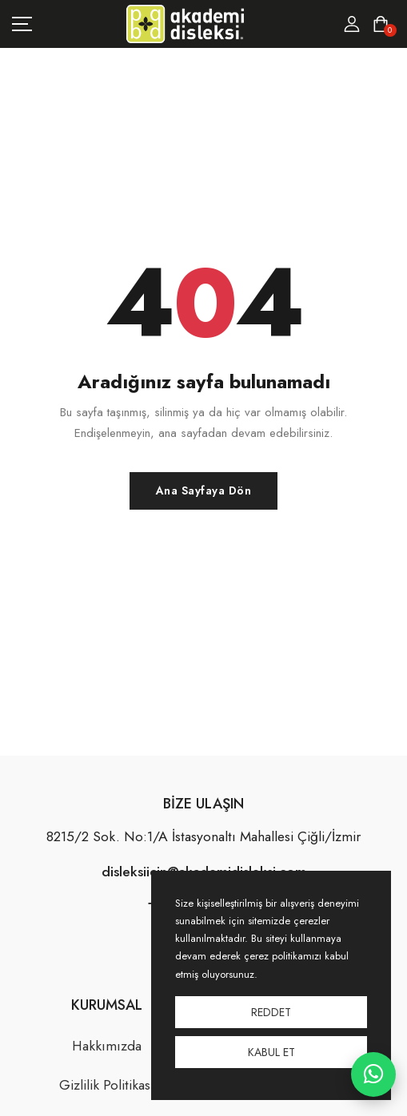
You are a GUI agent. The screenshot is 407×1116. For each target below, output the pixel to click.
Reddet (271, 1012)
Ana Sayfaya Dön (204, 490)
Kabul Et (271, 1052)
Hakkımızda (107, 1045)
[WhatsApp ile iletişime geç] (373, 1074)
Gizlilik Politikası (106, 1084)
